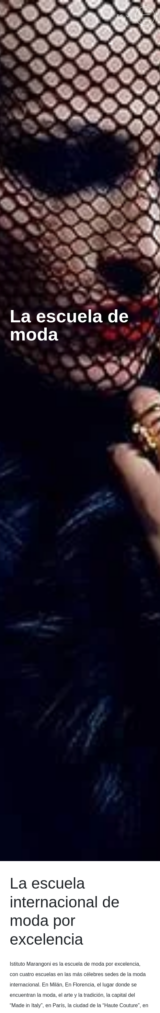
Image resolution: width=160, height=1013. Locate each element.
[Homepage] (44, 16)
